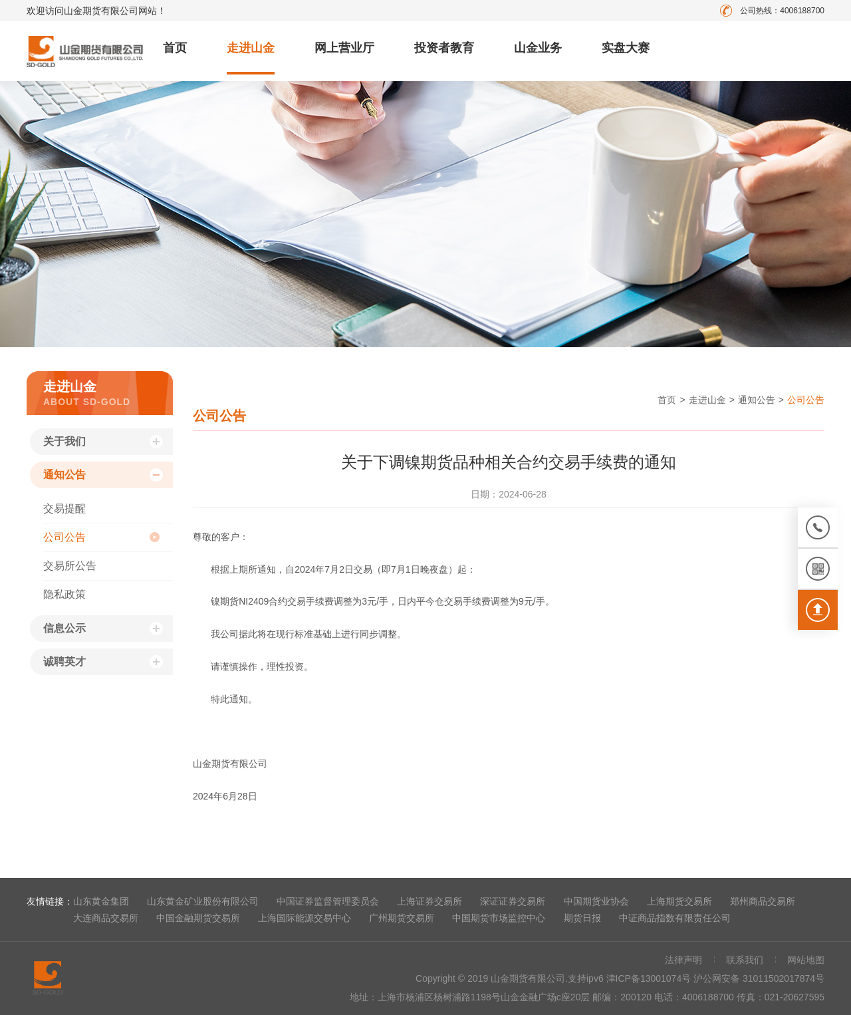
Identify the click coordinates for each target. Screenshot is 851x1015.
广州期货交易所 (401, 918)
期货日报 (582, 918)
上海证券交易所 (429, 901)
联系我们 (744, 959)
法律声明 (683, 959)
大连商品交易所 (105, 918)
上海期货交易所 (679, 901)
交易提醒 (64, 508)
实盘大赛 (626, 48)
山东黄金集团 (101, 901)
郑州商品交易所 (762, 901)
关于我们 (64, 441)
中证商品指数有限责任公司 (675, 918)
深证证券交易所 (512, 901)
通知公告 (64, 474)
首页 (175, 48)
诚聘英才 (64, 661)
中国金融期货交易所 (198, 918)
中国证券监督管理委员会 (328, 901)
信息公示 (64, 628)
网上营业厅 (344, 48)
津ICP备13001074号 (650, 978)
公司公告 (64, 537)
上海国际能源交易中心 (304, 918)
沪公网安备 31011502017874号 (758, 978)
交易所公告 (69, 565)
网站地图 (805, 959)
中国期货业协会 (596, 901)
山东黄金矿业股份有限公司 (203, 901)
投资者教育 (444, 48)
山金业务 (538, 48)
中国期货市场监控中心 (498, 918)
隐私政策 (64, 594)
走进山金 (251, 48)
